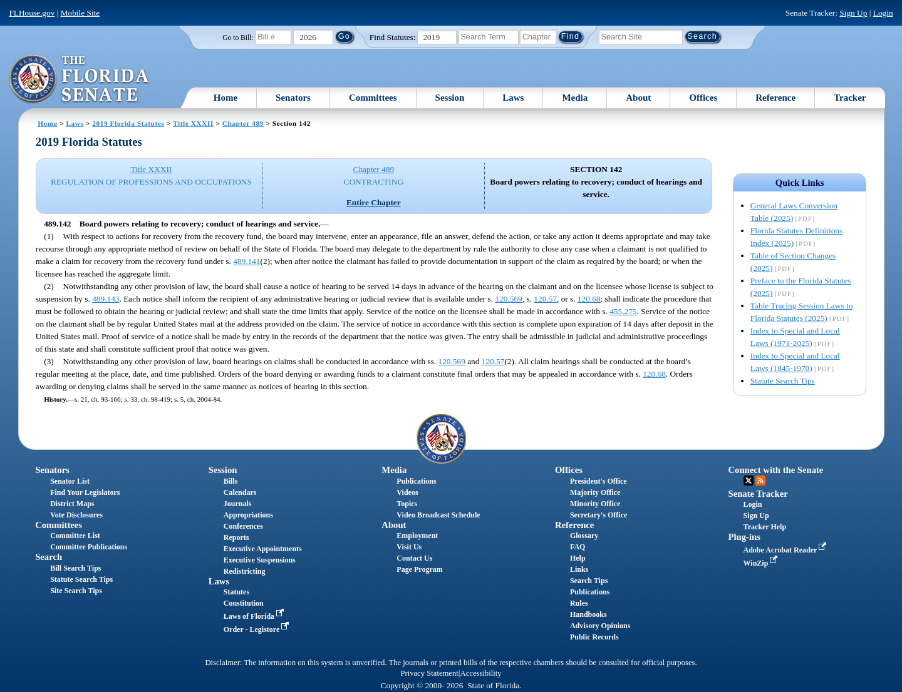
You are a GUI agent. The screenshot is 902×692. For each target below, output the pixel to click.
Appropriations (248, 515)
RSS (760, 481)
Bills (231, 481)
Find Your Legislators (85, 492)
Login (883, 13)
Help (578, 558)
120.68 (589, 298)
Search (48, 557)
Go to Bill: (237, 37)
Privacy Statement (429, 673)
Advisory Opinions (600, 625)
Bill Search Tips (75, 568)
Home (225, 98)
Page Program (419, 569)
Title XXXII (193, 123)
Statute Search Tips (782, 380)
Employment (417, 535)
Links (579, 569)
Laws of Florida (255, 616)
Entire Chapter (373, 202)
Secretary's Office (598, 515)
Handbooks (588, 614)
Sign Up (853, 13)
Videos (407, 492)
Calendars (240, 492)
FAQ (577, 546)
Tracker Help (765, 526)
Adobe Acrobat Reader (786, 550)
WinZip (762, 563)
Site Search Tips (76, 590)
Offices (703, 98)
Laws (513, 98)
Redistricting (245, 571)
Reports (236, 537)
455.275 (622, 311)
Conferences (243, 526)
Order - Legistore (258, 629)
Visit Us (409, 546)
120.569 (508, 298)
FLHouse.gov (31, 13)
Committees (373, 98)
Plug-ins (744, 537)
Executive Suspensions (260, 560)
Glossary (584, 535)
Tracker (850, 98)
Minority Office (595, 503)
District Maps (72, 503)
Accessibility (481, 673)
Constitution (244, 603)
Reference (775, 98)
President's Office (598, 481)
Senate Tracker (758, 494)
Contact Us (414, 558)
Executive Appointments (263, 548)
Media (575, 98)
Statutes (236, 592)
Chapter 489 (243, 123)
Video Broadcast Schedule (438, 515)
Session (450, 98)
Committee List (75, 535)
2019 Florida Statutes (128, 123)
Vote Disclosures (76, 515)
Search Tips (589, 580)
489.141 (246, 261)
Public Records (594, 637)
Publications (416, 481)
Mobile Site (80, 13)
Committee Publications (88, 546)
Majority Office (595, 492)
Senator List (70, 481)
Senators (293, 98)
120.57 (545, 298)
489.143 (105, 298)
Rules (579, 603)
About (638, 98)
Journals (238, 503)
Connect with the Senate (776, 470)
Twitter (749, 481)
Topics (407, 503)
